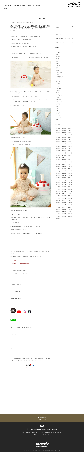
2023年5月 (64, 139)
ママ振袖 (57, 74)
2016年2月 (64, 191)
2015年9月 (58, 195)
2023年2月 (64, 141)
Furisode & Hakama (48, 432)
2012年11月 (64, 214)
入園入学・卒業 (59, 121)
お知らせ (57, 58)
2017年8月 (64, 180)
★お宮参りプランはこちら (16, 298)
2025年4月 (58, 132)
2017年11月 (64, 179)
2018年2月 (64, 177)
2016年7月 (70, 188)
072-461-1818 (50, 429)
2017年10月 (70, 179)
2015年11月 (64, 193)
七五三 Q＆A (58, 67)
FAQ (33, 5)
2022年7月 (70, 144)
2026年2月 (70, 126)
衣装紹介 (57, 63)
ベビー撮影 (58, 86)
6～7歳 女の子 (59, 50)
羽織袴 (57, 61)
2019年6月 (58, 168)
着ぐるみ (57, 49)
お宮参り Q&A (59, 72)
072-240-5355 (34, 429)
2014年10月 (70, 200)
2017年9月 (58, 180)
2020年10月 (70, 157)
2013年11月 (64, 207)
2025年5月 (70, 130)
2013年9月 (58, 209)
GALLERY (22, 5)
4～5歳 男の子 (59, 95)
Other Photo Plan (46, 434)
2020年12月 (58, 157)
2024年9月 (58, 134)
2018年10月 (70, 171)
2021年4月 (70, 153)
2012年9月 (58, 216)
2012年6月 (58, 218)
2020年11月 (64, 157)
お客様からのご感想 (59, 76)
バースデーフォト (59, 85)
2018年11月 (64, 171)
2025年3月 (64, 132)
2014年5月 (64, 204)
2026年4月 (58, 126)
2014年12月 (58, 200)
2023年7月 (70, 137)
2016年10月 (70, 186)
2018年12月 (58, 171)
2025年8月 (70, 128)
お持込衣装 (58, 90)
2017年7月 (70, 180)
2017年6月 (58, 182)
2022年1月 (70, 148)
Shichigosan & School (37, 432)
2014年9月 (58, 202)
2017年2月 (64, 184)
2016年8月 (64, 188)
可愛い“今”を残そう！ (60, 42)
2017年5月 (64, 182)
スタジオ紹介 (23, 22)
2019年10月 (70, 164)
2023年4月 (70, 139)
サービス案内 (18, 22)
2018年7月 (70, 173)
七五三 (57, 108)
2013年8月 (64, 209)
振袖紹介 (57, 70)
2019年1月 (70, 170)
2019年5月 (64, 168)
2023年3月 (58, 141)
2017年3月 (58, 184)
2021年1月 (70, 155)
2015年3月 (58, 198)
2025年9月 (64, 128)
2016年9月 (58, 188)
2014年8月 (64, 202)
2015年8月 (64, 195)
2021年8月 (64, 152)
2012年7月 (70, 216)
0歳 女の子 (58, 81)
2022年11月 (64, 143)
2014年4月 (70, 204)
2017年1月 (70, 184)
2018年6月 (58, 175)
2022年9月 (58, 144)
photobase (58, 56)
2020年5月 (64, 161)
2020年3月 (58, 162)
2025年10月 (58, 128)
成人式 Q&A (58, 65)
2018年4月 (70, 175)
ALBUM (29, 5)
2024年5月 (70, 134)
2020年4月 (70, 161)
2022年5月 (64, 146)
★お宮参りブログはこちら (16, 284)
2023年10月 (58, 137)
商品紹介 (57, 97)
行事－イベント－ (59, 115)
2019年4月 (70, 168)
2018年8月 (64, 173)
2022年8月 (64, 144)
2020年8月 (64, 159)
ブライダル (58, 113)
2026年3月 (64, 126)
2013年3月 (58, 213)
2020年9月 (58, 159)
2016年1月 (70, 191)
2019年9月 (58, 166)
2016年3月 (58, 191)
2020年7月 (70, 159)
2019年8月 (64, 166)
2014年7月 (70, 202)
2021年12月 (58, 150)
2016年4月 (70, 189)
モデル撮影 (58, 59)
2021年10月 (70, 150)
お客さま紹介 (28, 22)
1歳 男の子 (58, 68)
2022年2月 (64, 148)
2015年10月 (70, 193)
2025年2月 (70, 132)
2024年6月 (64, 134)
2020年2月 (64, 162)
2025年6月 (64, 130)
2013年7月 (70, 209)
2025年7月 (58, 130)
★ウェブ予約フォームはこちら (16, 291)
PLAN (5, 5)
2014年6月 (58, 204)
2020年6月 (58, 161)
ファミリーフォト (59, 117)
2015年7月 (70, 195)
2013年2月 (64, 213)
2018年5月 (64, 175)
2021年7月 (70, 152)
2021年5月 (64, 153)
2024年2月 (64, 135)
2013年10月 (70, 207)
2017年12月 (58, 179)
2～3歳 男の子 (59, 88)
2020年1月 (70, 162)
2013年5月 (64, 211)
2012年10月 (70, 214)
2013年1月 (70, 213)
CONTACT (38, 5)
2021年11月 (64, 150)
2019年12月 (58, 164)
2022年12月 (58, 143)
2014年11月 (64, 200)
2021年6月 (58, 153)
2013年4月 (70, 211)
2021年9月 (58, 152)
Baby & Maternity (26, 432)
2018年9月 (58, 173)
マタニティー (58, 112)
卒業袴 (57, 54)
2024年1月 (70, 135)
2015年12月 (58, 193)
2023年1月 (70, 141)
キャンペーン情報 (59, 101)
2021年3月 (58, 155)
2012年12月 (58, 214)
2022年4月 (70, 146)
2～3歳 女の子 (59, 77)
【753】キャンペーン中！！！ (61, 34)
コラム (57, 79)
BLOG (5, 8)
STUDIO (10, 5)
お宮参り (57, 106)
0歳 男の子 (58, 92)
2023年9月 (64, 137)
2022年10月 (70, 143)
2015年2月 (64, 198)
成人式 (57, 110)
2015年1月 (70, 198)
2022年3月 (58, 148)
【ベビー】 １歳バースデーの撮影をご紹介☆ (63, 26)
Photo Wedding (37, 434)
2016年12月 (58, 186)
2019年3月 (58, 170)
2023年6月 (58, 139)
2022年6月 (58, 146)
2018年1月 (70, 177)
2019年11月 (64, 164)
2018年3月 (58, 177)
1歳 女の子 (58, 94)
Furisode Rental (58, 432)
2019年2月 (64, 170)
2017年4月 (70, 182)
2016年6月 (58, 189)
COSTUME (16, 5)
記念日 (33, 22)
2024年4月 (58, 135)
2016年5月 (64, 189)
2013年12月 (58, 207)
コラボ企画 (58, 52)
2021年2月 (64, 155)
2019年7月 (70, 166)
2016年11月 (64, 186)
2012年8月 (64, 216)
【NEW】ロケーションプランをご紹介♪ (63, 38)
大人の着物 (58, 83)
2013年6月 (58, 211)
